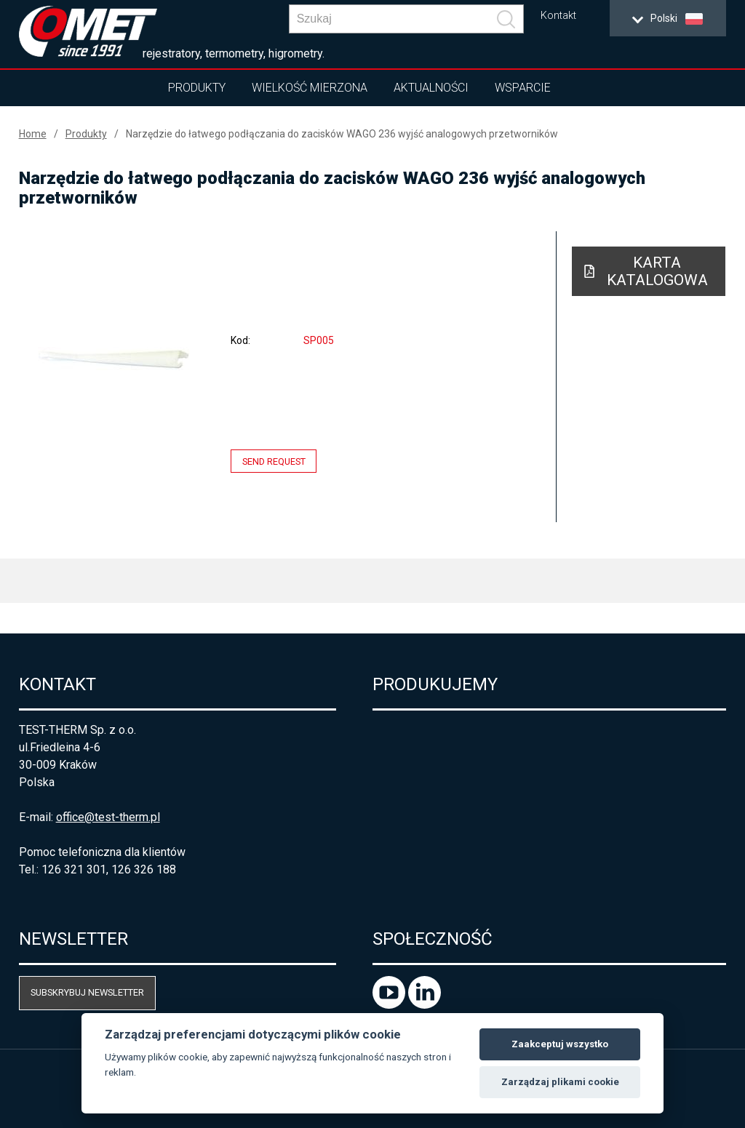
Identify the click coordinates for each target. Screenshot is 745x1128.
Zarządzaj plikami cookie (560, 1081)
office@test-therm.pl (108, 817)
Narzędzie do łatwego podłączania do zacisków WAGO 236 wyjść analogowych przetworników (342, 134)
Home (33, 134)
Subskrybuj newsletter (87, 992)
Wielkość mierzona (309, 88)
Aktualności (431, 88)
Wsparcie (523, 88)
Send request (274, 460)
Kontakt (558, 15)
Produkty (197, 88)
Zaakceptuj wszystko (559, 1044)
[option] (114, 358)
